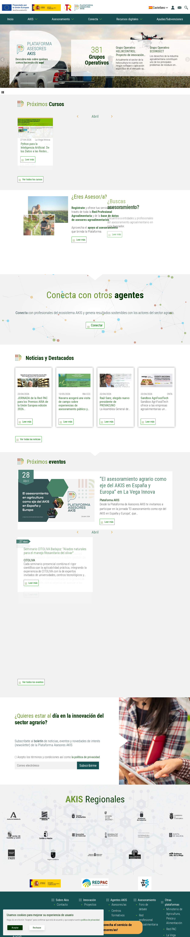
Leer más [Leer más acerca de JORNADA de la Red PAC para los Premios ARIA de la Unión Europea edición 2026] (26, 421)
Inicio (10, 19)
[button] (78, 116)
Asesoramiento (61, 19)
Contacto (62, 904)
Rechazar (37, 927)
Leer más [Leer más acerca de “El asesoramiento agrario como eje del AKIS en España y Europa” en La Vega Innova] (108, 521)
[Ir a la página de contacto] (179, 8)
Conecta (93, 19)
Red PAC (171, 929)
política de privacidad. (90, 920)
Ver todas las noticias (30, 439)
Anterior (2, 59)
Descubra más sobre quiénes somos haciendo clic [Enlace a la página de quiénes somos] (32, 61)
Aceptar (15, 927)
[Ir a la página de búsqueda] (186, 8)
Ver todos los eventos (32, 682)
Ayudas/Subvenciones (170, 19)
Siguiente (187, 59)
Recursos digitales (127, 19)
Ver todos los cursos (32, 179)
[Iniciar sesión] (173, 8)
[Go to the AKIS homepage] (83, 7)
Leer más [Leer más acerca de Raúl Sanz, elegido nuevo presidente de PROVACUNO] (108, 421)
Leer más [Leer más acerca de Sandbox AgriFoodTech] (149, 421)
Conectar (97, 325)
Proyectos (90, 904)
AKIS (30, 19)
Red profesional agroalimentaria (148, 919)
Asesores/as (119, 904)
